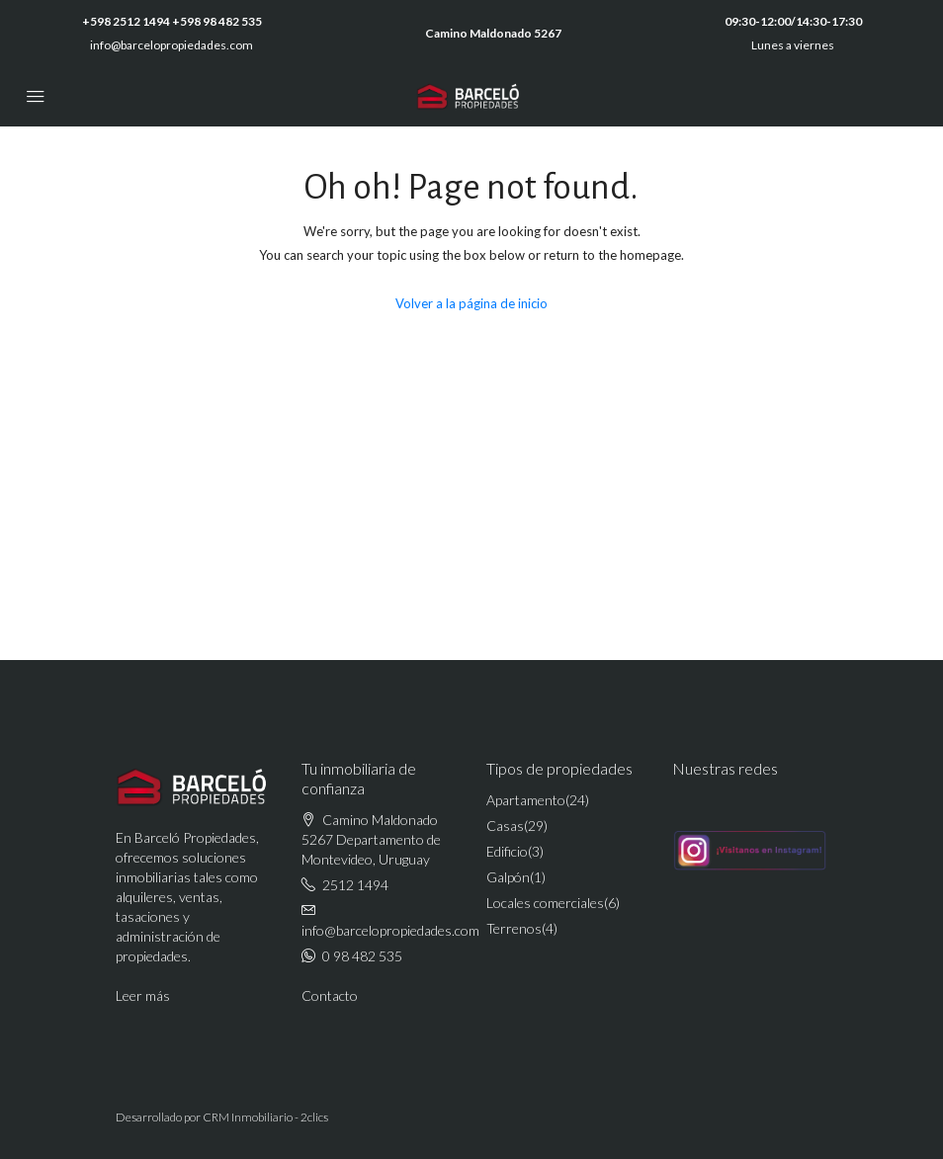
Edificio (507, 851)
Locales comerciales (545, 902)
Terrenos (514, 928)
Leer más (143, 995)
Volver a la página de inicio (471, 303)
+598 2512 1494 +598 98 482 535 (172, 21)
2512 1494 (355, 884)
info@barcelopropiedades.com (171, 45)
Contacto (329, 995)
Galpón (508, 877)
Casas (505, 825)
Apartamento (525, 799)
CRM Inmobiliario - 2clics (265, 1117)
